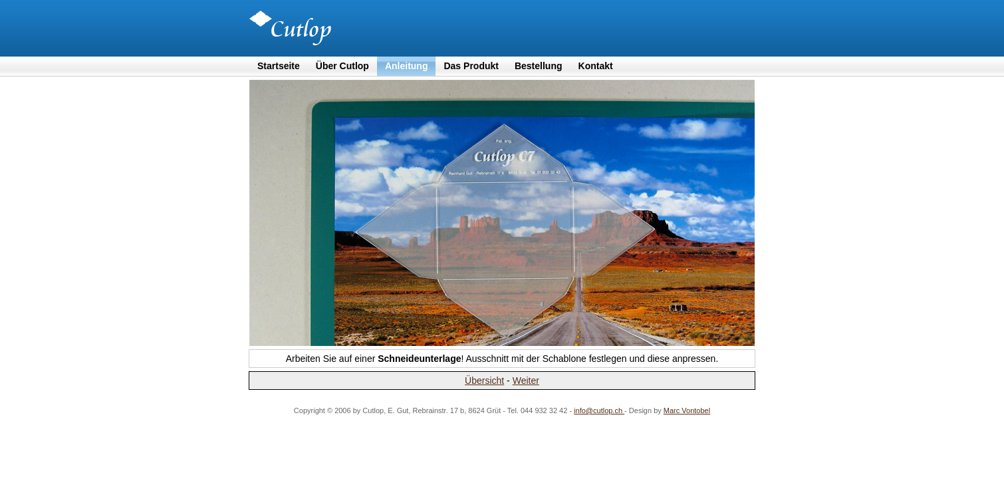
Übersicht (484, 380)
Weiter (526, 380)
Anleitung (406, 66)
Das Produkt (470, 66)
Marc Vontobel (687, 410)
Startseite (278, 66)
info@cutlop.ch (599, 410)
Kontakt (595, 66)
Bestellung (539, 66)
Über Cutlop (342, 66)
